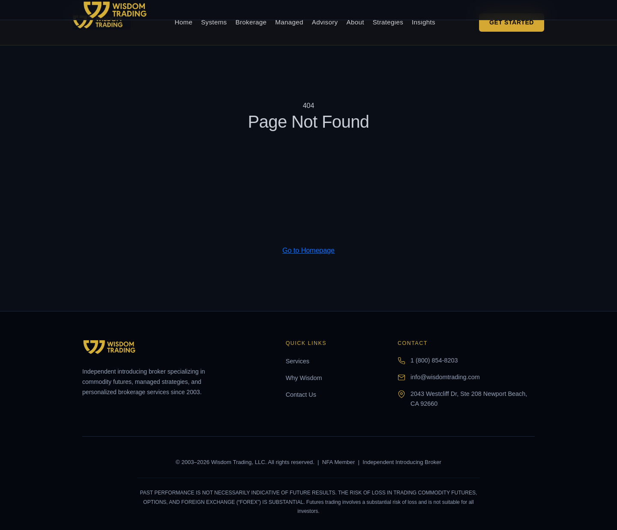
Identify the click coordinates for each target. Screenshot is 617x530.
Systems (214, 22)
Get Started (511, 22)
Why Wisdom (304, 377)
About (355, 22)
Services (297, 361)
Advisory (325, 22)
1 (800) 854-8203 (434, 360)
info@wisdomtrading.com (445, 377)
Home (183, 22)
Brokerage (251, 22)
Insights (423, 22)
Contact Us (301, 394)
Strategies (388, 22)
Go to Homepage (308, 250)
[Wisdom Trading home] (102, 22)
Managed (289, 22)
